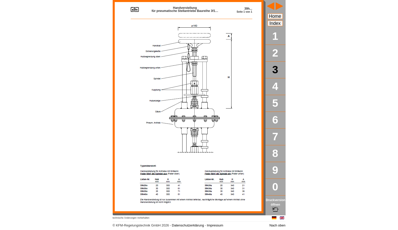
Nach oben (278, 225)
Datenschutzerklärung (188, 225)
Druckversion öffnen (275, 204)
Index (275, 23)
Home (275, 16)
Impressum (215, 225)
